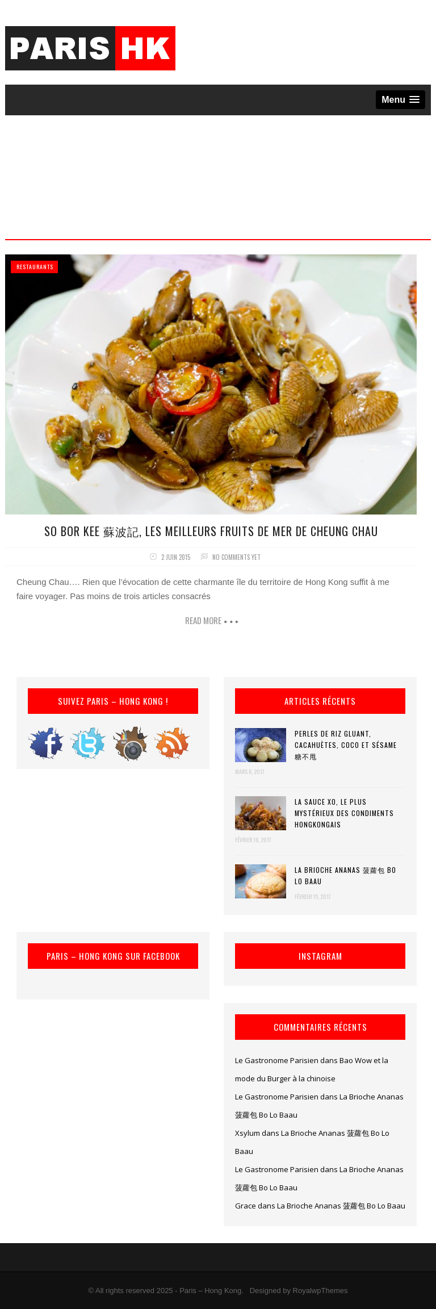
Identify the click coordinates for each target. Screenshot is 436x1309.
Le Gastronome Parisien (276, 1060)
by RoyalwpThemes (315, 1290)
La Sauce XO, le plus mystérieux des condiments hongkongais (344, 813)
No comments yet (236, 557)
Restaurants (34, 266)
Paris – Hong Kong (210, 1290)
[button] (400, 99)
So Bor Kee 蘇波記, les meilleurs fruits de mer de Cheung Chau (211, 531)
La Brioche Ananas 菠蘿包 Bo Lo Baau (345, 875)
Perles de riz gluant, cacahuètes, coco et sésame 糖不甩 (346, 745)
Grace (245, 1206)
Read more (203, 620)
